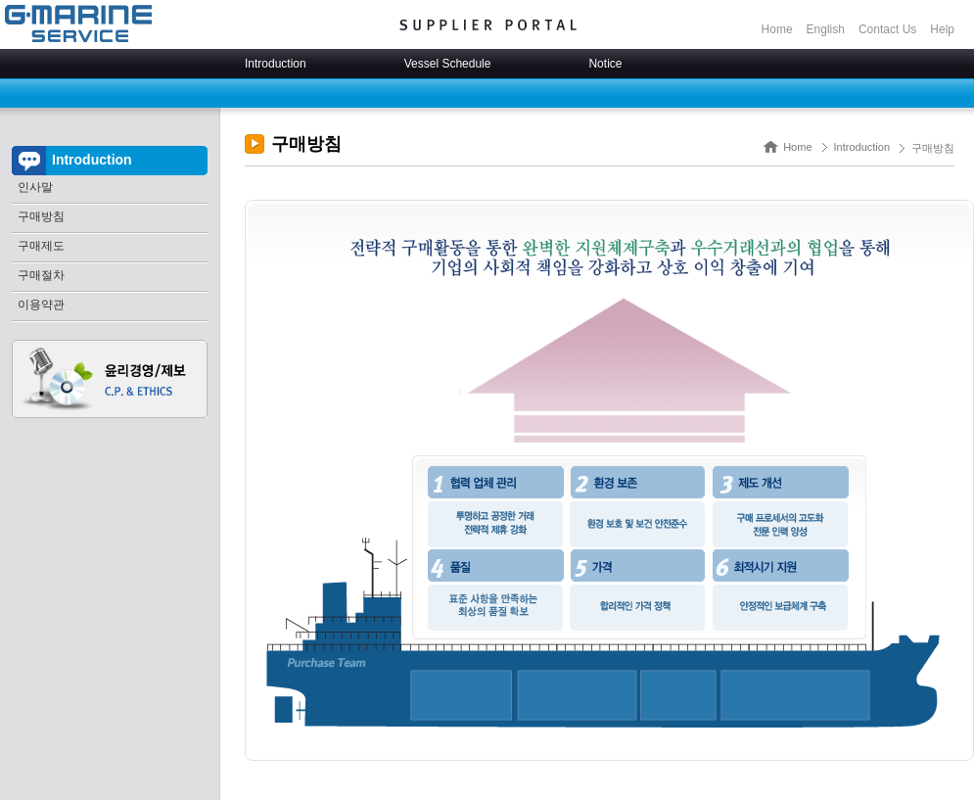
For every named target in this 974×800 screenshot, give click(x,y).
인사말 (35, 187)
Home (777, 29)
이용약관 (41, 304)
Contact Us (887, 29)
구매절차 (41, 275)
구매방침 (41, 216)
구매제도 (41, 246)
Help (942, 29)
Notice (605, 64)
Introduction (275, 64)
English (826, 29)
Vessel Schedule (447, 64)
